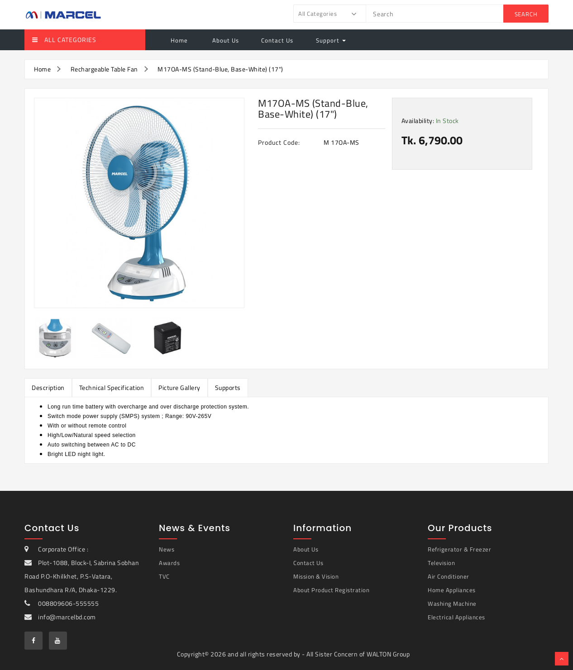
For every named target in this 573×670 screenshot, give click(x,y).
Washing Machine (452, 603)
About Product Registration (331, 589)
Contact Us (277, 40)
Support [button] (331, 40)
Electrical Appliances (456, 617)
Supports (228, 387)
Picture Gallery (179, 387)
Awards (169, 562)
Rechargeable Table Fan (104, 69)
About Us (224, 40)
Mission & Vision (316, 576)
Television (441, 562)
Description (48, 387)
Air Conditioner (448, 576)
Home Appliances (452, 589)
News (166, 549)
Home (179, 40)
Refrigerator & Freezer (459, 549)
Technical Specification (111, 387)
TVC (164, 576)
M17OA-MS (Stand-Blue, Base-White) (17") (220, 69)
